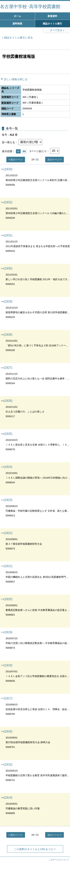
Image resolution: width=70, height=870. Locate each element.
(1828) (8, 334)
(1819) (8, 632)
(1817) (8, 698)
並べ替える (8, 142)
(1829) (8, 301)
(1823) (8, 500)
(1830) (8, 268)
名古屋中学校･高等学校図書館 (30, 6)
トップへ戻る (63, 859)
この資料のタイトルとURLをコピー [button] (35, 849)
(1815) (8, 764)
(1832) (8, 202)
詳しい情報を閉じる (15, 79)
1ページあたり (38, 150)
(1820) (8, 599)
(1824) (8, 466)
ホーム (17, 16)
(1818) (8, 665)
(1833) (8, 169)
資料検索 (17, 23)
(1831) (8, 235)
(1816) (8, 731)
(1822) (8, 533)
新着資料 (52, 16)
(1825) (8, 433)
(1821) (8, 566)
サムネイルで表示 (24, 151)
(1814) (8, 797)
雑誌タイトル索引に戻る (18, 37)
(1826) (8, 400)
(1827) (8, 367)
